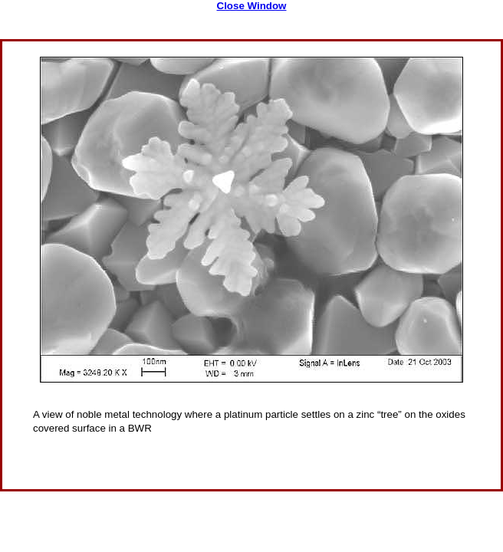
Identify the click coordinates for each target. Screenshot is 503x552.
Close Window (252, 6)
